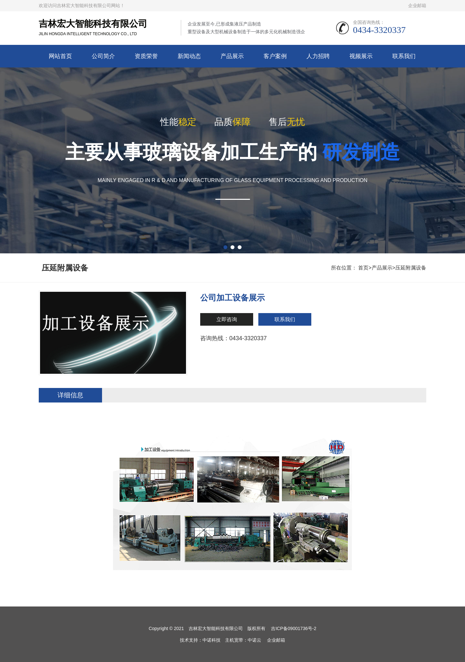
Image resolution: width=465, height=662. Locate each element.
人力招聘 (318, 56)
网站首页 (60, 56)
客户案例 (275, 56)
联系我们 (404, 56)
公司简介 (103, 56)
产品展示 (232, 56)
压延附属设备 (410, 267)
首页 (363, 267)
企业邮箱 (417, 5)
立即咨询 (226, 319)
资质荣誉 (146, 56)
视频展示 (361, 56)
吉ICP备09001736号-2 (293, 628)
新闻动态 (189, 56)
